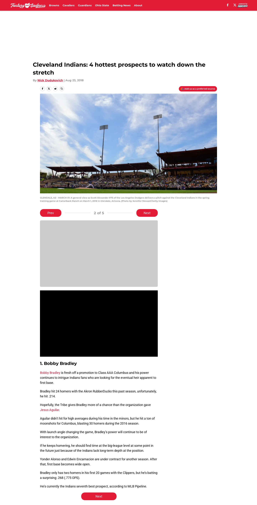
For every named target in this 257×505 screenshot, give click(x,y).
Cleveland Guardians (65, 447)
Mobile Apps (207, 472)
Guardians (85, 5)
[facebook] (227, 5)
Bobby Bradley (50, 303)
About (138, 5)
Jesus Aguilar (49, 340)
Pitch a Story (87, 479)
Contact (131, 472)
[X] (234, 5)
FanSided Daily (50, 479)
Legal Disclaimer (52, 485)
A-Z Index (133, 485)
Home (44, 447)
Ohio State (102, 5)
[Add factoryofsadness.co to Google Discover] (198, 88)
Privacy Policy (135, 479)
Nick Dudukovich (50, 80)
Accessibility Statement (95, 485)
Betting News (121, 5)
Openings (85, 472)
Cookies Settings (172, 485)
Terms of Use (169, 479)
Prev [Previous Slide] (50, 213)
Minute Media (29, 495)
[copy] (61, 88)
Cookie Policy (207, 479)
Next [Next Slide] (147, 213)
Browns (54, 5)
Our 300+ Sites (170, 472)
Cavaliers (68, 5)
